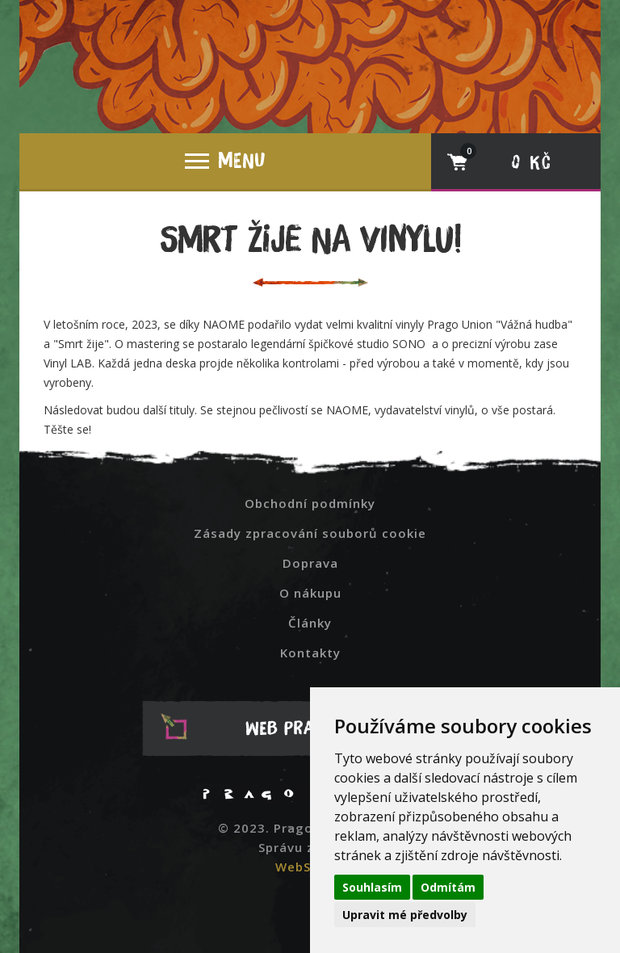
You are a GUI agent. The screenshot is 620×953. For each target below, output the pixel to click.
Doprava (310, 563)
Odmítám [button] (448, 887)
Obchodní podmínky (310, 503)
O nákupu (310, 593)
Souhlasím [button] (372, 887)
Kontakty (310, 652)
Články (310, 623)
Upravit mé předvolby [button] (404, 914)
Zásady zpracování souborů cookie (310, 533)
